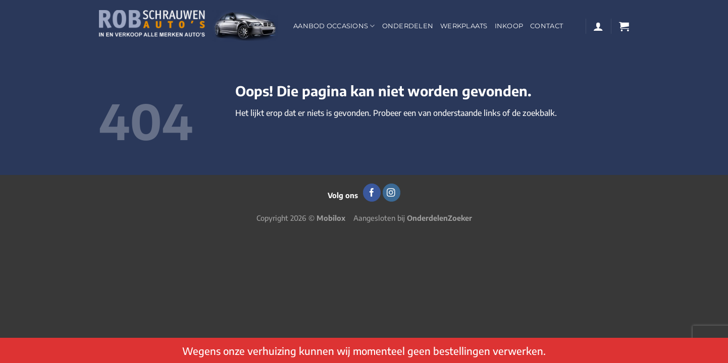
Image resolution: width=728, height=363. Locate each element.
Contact (546, 26)
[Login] (598, 26)
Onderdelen (408, 26)
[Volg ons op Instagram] (391, 193)
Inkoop (509, 26)
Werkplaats (464, 26)
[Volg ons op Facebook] (372, 193)
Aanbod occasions (334, 26)
